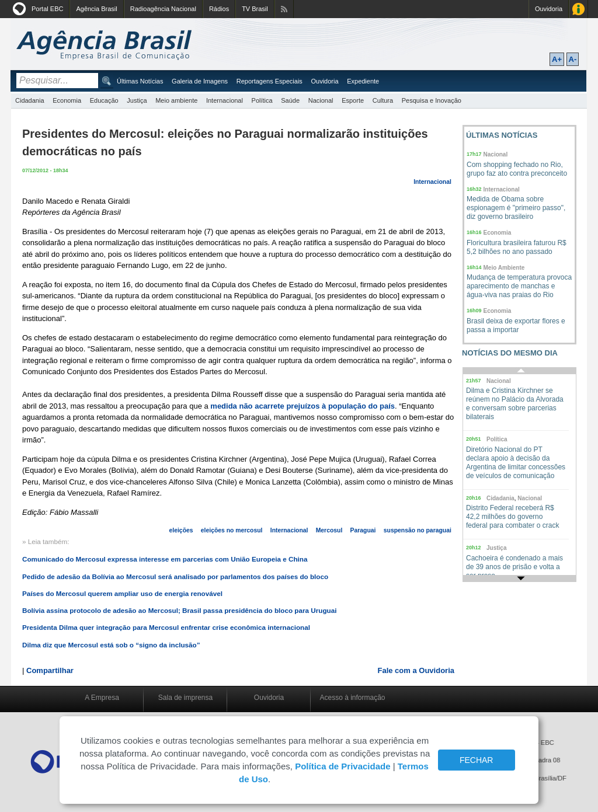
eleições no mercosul (232, 530)
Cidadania (29, 100)
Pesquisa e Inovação (431, 100)
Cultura (383, 100)
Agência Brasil (96, 8)
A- (573, 59)
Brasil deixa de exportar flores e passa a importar (516, 325)
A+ (557, 59)
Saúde (290, 100)
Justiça (137, 100)
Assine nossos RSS (284, 9)
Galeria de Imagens (200, 81)
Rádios (219, 8)
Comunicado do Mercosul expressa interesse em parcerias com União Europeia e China (164, 559)
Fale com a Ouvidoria (416, 670)
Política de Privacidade (342, 766)
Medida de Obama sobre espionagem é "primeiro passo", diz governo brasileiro (516, 208)
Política (262, 100)
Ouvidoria (548, 8)
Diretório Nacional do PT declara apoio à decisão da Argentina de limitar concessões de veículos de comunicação (515, 462)
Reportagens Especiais (270, 81)
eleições (181, 530)
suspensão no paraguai (417, 530)
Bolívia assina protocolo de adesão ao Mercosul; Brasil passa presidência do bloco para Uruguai (179, 610)
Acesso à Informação (578, 9)
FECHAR (476, 760)
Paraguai (363, 530)
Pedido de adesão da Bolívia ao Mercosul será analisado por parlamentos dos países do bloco (175, 576)
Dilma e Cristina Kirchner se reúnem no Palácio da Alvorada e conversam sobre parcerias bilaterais (515, 403)
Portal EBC (47, 8)
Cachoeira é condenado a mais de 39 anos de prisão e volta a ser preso (514, 567)
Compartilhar (50, 670)
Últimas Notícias (140, 81)
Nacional (320, 100)
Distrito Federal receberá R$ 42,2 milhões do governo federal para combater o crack (512, 516)
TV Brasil (255, 8)
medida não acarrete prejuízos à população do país (302, 406)
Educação (104, 100)
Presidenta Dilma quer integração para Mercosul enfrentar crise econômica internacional (166, 627)
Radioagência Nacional (163, 8)
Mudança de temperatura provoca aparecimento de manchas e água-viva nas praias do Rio (519, 286)
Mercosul (329, 530)
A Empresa (102, 697)
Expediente (363, 81)
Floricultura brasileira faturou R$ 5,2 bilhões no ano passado (516, 247)
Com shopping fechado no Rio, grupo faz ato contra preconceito (517, 169)
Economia (67, 100)
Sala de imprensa (185, 697)
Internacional (224, 100)
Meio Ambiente (504, 267)
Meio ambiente (176, 100)
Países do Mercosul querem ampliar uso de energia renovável (122, 593)
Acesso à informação (352, 697)
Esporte (353, 100)
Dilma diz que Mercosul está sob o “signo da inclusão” (111, 645)
